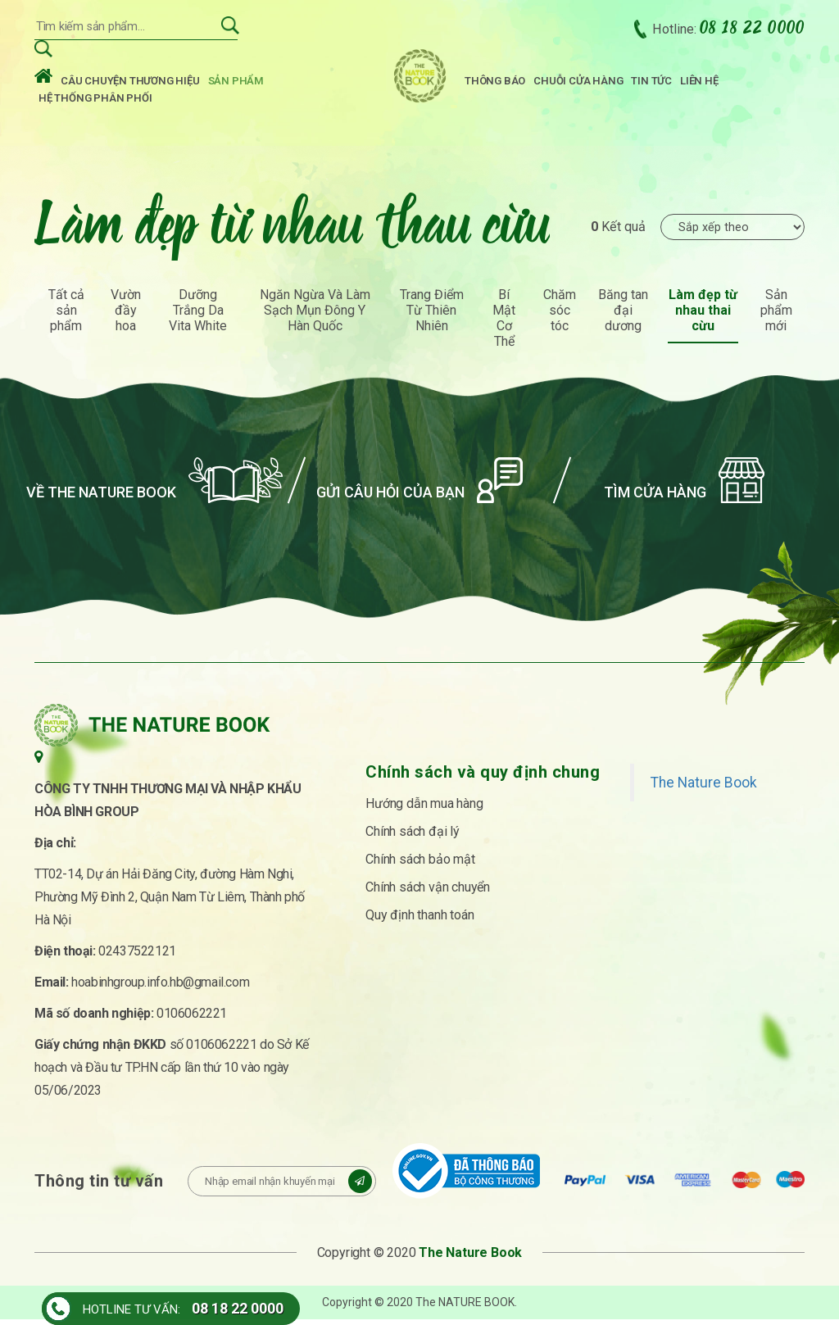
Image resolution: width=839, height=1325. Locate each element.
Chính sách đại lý (412, 837)
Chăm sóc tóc (559, 316)
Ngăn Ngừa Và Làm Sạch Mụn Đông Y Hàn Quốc (315, 316)
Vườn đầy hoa (126, 316)
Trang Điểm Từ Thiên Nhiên (432, 316)
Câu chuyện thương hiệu (130, 83)
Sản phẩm (236, 83)
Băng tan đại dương (623, 316)
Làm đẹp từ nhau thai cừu (703, 316)
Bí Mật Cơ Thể (503, 324)
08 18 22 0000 (237, 1308)
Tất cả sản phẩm (66, 316)
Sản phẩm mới (776, 316)
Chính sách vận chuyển (427, 893)
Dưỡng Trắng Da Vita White (198, 316)
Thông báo (495, 83)
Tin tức (651, 83)
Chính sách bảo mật (419, 865)
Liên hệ (699, 83)
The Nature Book (704, 788)
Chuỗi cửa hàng (578, 83)
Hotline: (728, 31)
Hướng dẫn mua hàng (424, 809)
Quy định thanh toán (419, 920)
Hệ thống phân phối (95, 100)
